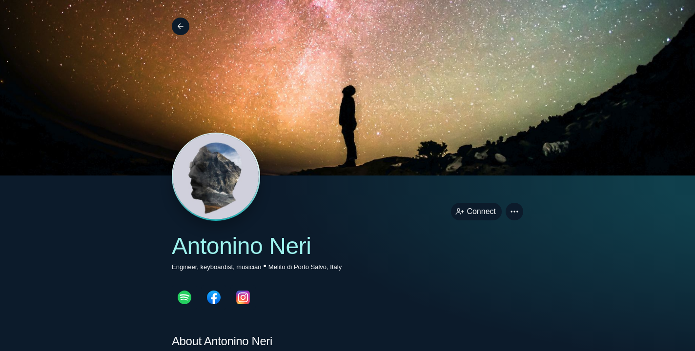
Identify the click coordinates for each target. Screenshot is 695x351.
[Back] (180, 26)
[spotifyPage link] (184, 297)
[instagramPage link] (243, 297)
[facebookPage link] (213, 297)
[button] (514, 211)
